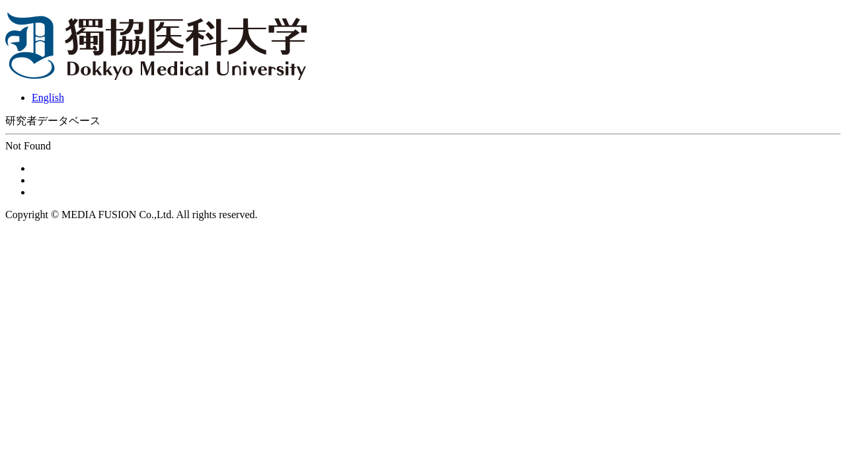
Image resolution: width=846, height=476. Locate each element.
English (48, 97)
